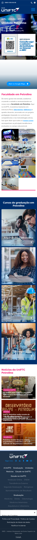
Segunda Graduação (13, 487)
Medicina (8, 499)
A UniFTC (7, 468)
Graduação (18, 468)
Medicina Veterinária (18, 502)
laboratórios (18, 110)
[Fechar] (34, 512)
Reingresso (28, 487)
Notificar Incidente (18, 526)
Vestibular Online (15, 480)
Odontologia (27, 499)
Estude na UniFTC (23, 471)
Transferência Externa (18, 483)
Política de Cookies (28, 519)
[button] (35, 23)
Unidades (29, 468)
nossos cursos (28, 121)
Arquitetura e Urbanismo (18, 506)
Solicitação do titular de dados (18, 522)
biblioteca (27, 110)
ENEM (26, 480)
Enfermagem (18, 509)
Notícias (10, 471)
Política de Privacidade (11, 519)
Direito (17, 499)
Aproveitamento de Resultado (18, 490)
